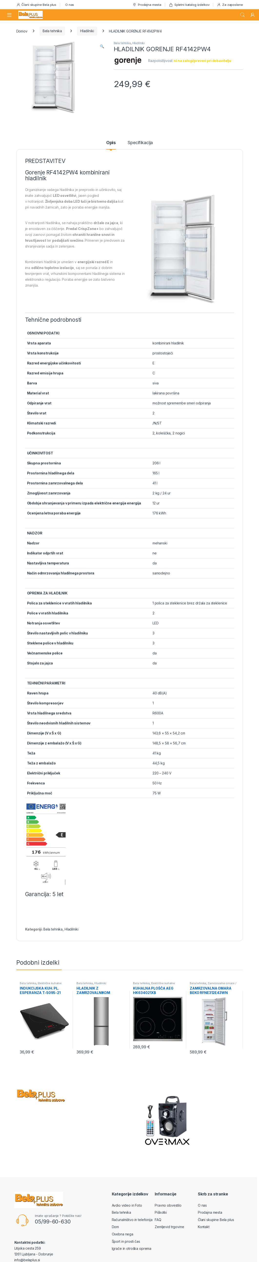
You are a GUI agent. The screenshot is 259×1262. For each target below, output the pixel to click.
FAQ (158, 1220)
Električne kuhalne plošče (41, 985)
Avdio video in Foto (127, 1205)
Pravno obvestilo (168, 1205)
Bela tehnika (52, 31)
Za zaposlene (230, 5)
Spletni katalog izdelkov (189, 5)
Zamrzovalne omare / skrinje (213, 985)
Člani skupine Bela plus (36, 5)
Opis (111, 142)
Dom (115, 1227)
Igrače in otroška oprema (132, 1248)
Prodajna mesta (147, 5)
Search (242, 15)
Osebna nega (122, 1234)
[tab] (111, 144)
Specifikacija (140, 142)
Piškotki (161, 1212)
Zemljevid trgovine (169, 1227)
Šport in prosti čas (126, 1241)
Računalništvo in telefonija (132, 1220)
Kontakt (204, 1227)
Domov (22, 31)
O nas (69, 5)
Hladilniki (87, 31)
